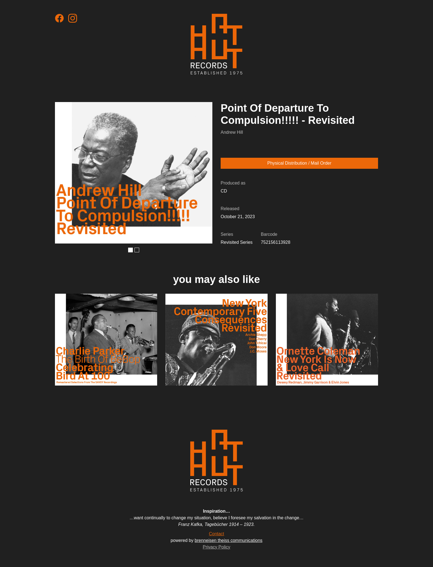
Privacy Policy (216, 547)
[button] (130, 250)
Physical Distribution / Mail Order (299, 163)
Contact (216, 533)
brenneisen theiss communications (228, 540)
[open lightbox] (133, 173)
